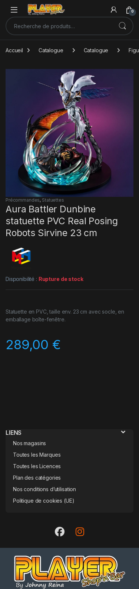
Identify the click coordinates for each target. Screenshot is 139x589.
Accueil (14, 50)
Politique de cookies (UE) (44, 500)
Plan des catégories (37, 477)
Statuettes (53, 200)
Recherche (122, 25)
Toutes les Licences (37, 466)
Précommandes (23, 200)
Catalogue (51, 50)
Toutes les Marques (36, 454)
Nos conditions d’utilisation (44, 489)
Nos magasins (29, 443)
